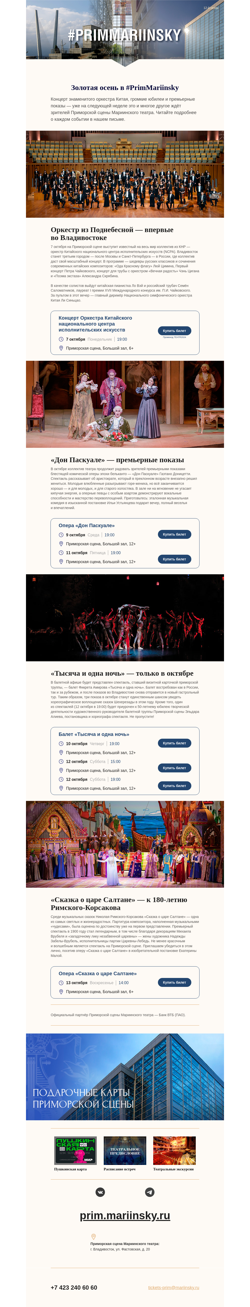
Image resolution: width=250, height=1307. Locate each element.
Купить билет (174, 331)
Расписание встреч (119, 1169)
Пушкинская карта (70, 1169)
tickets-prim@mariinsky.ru (173, 1287)
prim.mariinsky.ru (125, 1215)
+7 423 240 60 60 (74, 1287)
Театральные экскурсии (173, 1169)
